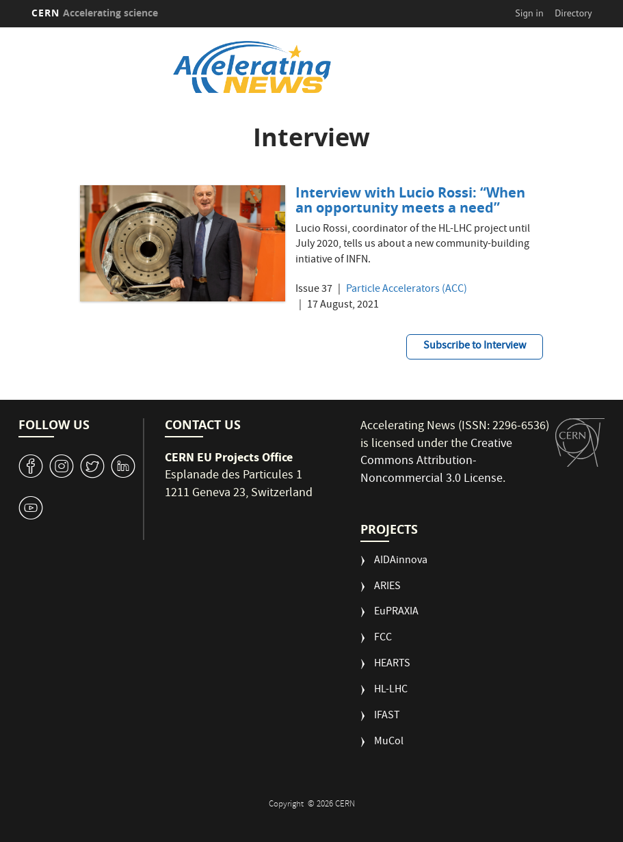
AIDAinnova (400, 561)
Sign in (529, 13)
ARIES (387, 587)
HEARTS (392, 665)
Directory (573, 13)
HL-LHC (391, 690)
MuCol (388, 742)
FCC (383, 639)
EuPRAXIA (396, 613)
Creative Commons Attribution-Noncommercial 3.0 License (436, 462)
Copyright (287, 804)
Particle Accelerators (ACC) (406, 290)
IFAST (387, 716)
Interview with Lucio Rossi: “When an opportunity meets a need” (410, 200)
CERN (95, 12)
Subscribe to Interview (474, 346)
